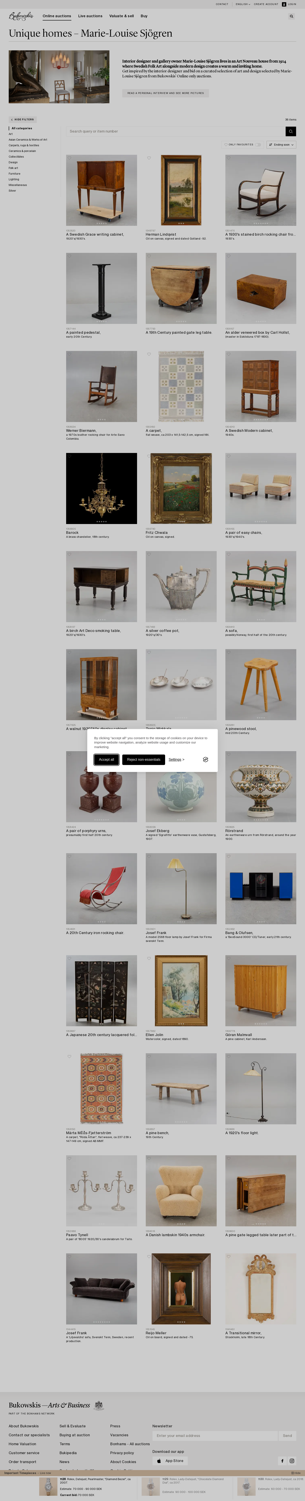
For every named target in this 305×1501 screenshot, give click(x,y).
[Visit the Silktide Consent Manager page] (205, 759)
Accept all (106, 759)
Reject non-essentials (143, 759)
